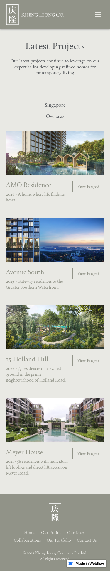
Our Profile (51, 533)
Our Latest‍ (76, 533)
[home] (33, 14)
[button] (98, 14)
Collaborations (27, 540)
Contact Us (87, 540)
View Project (88, 186)
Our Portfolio (59, 540)
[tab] (55, 105)
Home (29, 533)
